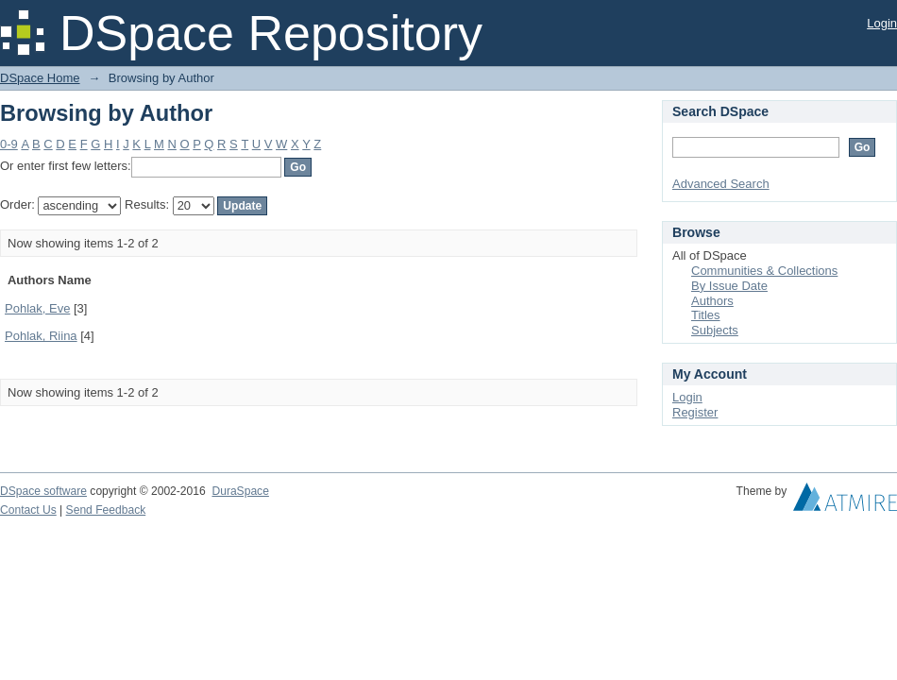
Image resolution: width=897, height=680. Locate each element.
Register (695, 412)
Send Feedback (106, 510)
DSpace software (43, 491)
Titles (705, 315)
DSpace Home (40, 78)
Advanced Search (721, 184)
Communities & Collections (764, 271)
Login (882, 23)
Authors (712, 301)
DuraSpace (240, 491)
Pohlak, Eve (37, 308)
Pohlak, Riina (41, 336)
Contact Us (28, 510)
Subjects (714, 330)
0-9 (9, 144)
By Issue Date (729, 286)
